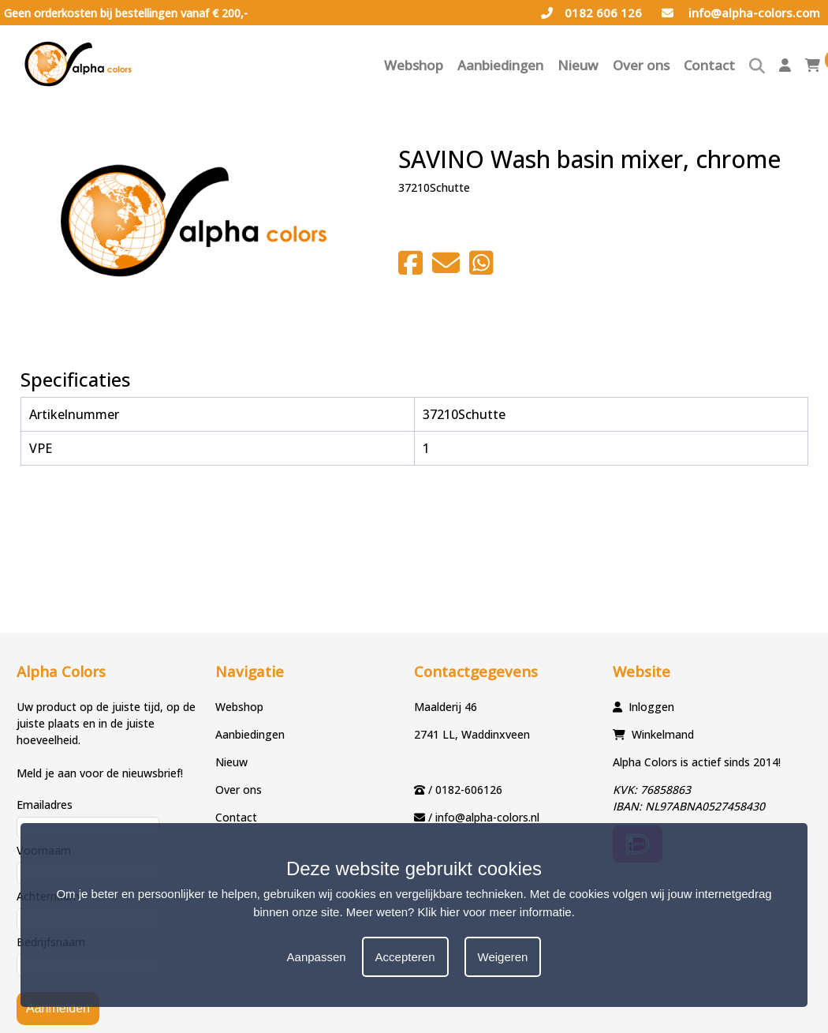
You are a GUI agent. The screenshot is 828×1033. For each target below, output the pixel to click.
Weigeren (503, 957)
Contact (709, 65)
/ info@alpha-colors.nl (483, 817)
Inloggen (651, 706)
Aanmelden (58, 1008)
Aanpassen (316, 957)
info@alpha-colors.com (741, 13)
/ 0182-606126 (465, 789)
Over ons (641, 65)
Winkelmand (663, 734)
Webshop (413, 65)
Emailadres (45, 804)
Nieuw (578, 65)
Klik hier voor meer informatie (495, 912)
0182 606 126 (591, 13)
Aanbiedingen (500, 65)
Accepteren (405, 957)
